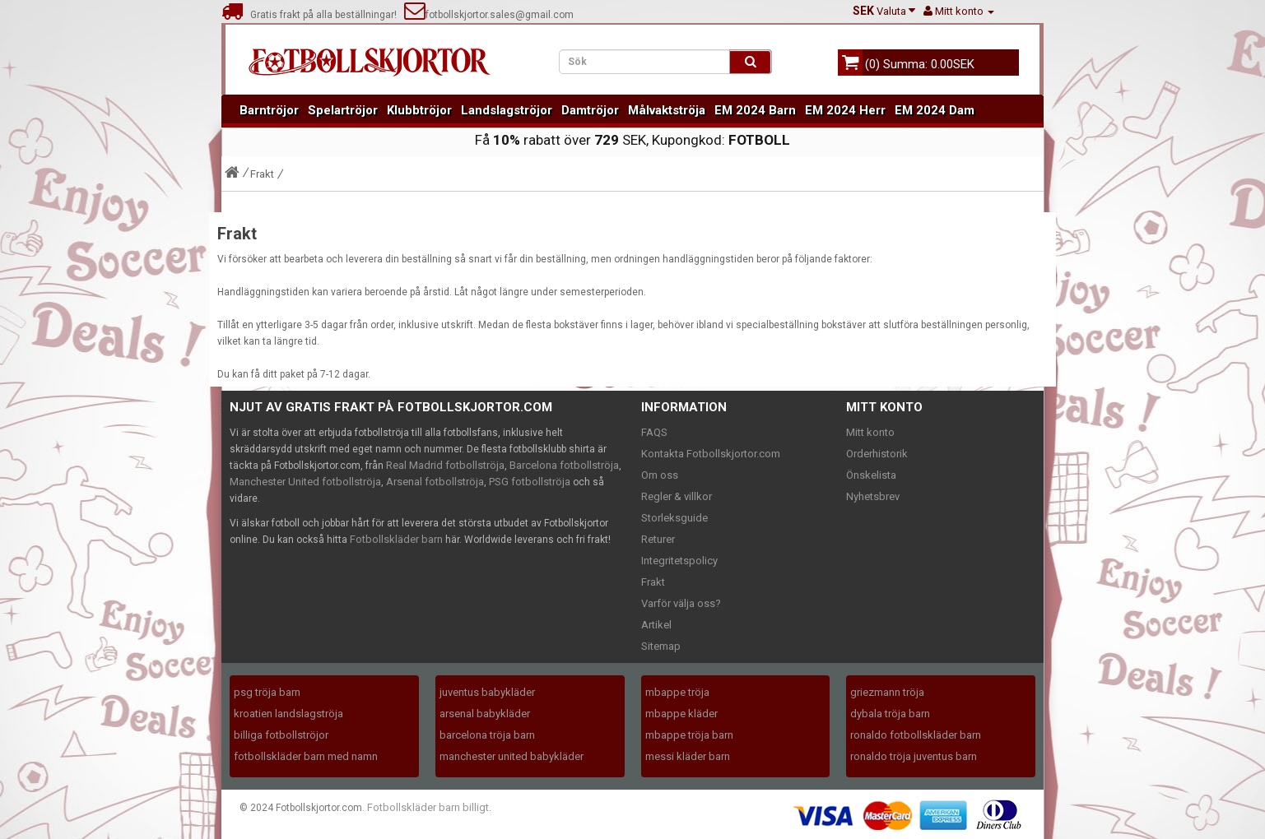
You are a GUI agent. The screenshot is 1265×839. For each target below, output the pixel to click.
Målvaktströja (666, 110)
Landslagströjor (506, 110)
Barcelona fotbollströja (564, 465)
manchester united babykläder (511, 756)
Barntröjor (269, 110)
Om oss (659, 475)
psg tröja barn (267, 692)
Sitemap (661, 646)
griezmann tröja (887, 692)
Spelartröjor (343, 110)
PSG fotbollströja (529, 481)
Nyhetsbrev (873, 496)
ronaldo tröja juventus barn (913, 756)
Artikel (656, 625)
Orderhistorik (877, 453)
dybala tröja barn (890, 713)
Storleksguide (674, 518)
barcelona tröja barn (487, 735)
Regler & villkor (676, 496)
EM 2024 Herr (845, 110)
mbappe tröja (677, 692)
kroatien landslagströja (288, 713)
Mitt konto (870, 432)
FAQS (654, 432)
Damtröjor (590, 110)
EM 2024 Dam (934, 110)
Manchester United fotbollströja (305, 481)
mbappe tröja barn (689, 735)
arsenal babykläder (484, 713)
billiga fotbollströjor (281, 735)
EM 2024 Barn (755, 110)
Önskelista (871, 475)
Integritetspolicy (679, 560)
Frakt (262, 174)
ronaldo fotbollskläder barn (915, 735)
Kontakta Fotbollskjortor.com (710, 453)
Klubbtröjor (419, 110)
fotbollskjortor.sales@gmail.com (489, 15)
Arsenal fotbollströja (435, 481)
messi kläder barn (687, 756)
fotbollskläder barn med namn (306, 756)
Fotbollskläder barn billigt (428, 807)
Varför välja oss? (681, 603)
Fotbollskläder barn (396, 539)
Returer (658, 539)
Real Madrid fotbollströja (445, 465)
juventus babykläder (487, 692)
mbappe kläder (681, 713)
